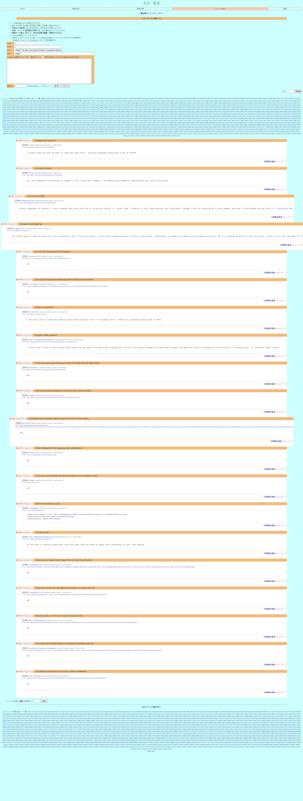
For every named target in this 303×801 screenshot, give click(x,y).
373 (88, 114)
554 (285, 119)
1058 (165, 136)
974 (40, 134)
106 (110, 106)
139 (255, 106)
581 (105, 121)
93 (59, 106)
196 (206, 108)
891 (272, 130)
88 (42, 106)
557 (298, 119)
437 (70, 117)
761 (298, 125)
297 (52, 112)
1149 (167, 141)
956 (259, 132)
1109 (136, 138)
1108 (131, 138)
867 (166, 130)
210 (268, 108)
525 (158, 119)
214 (285, 108)
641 (70, 123)
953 (246, 132)
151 (8, 108)
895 (289, 130)
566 (39, 121)
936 (171, 132)
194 (197, 108)
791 (131, 127)
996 (136, 134)
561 (17, 121)
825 (281, 127)
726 (145, 125)
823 (272, 127)
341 (246, 112)
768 (30, 127)
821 (263, 127)
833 (17, 130)
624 (294, 121)
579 (96, 121)
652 (118, 123)
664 (171, 123)
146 (285, 106)
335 (219, 112)
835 (26, 130)
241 (105, 110)
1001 (160, 134)
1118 (183, 138)
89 (45, 106)
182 (145, 108)
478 (250, 117)
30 (139, 103)
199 (219, 108)
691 (289, 123)
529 (175, 119)
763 (8, 127)
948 (224, 132)
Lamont (31, 263)
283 (289, 110)
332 (206, 112)
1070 (228, 136)
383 (131, 114)
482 (267, 117)
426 (22, 117)
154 (22, 108)
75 (295, 103)
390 (162, 114)
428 (30, 117)
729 (158, 125)
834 (22, 130)
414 (267, 114)
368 (65, 114)
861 (140, 130)
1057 (159, 136)
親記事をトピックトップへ (151, 13)
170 (92, 108)
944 (206, 132)
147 (290, 106)
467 (202, 117)
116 (154, 106)
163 (61, 108)
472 (224, 117)
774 (57, 127)
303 (79, 112)
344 (259, 112)
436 (65, 117)
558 (4, 121)
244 (118, 110)
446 (109, 117)
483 (272, 117)
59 (240, 103)
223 (26, 110)
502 (57, 119)
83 (24, 106)
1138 (288, 138)
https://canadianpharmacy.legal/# (66, 524)
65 (260, 103)
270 (232, 110)
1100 (89, 138)
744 (224, 125)
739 (202, 125)
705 (52, 125)
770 (39, 127)
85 (31, 106)
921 (105, 132)
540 (224, 119)
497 (35, 119)
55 (226, 103)
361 (35, 114)
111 (132, 106)
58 (236, 103)
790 (127, 127)
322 (162, 112)
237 (87, 110)
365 (52, 114)
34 (152, 103)
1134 (267, 138)
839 (44, 130)
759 (289, 125)
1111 (147, 138)
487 (289, 117)
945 (210, 132)
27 (128, 103)
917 (87, 132)
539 (219, 119)
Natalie (31, 490)
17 (93, 103)
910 (57, 132)
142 (268, 106)
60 (243, 103)
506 (74, 119)
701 (35, 125)
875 (202, 130)
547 (254, 119)
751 (254, 125)
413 (263, 114)
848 (83, 130)
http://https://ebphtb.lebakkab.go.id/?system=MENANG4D (37, 208)
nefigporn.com (19, 235)
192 (189, 108)
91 (52, 106)
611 (237, 121)
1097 (74, 138)
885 (246, 130)
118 (162, 106)
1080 (281, 136)
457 (158, 117)
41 (177, 103)
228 (48, 110)
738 (197, 125)
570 (57, 121)
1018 (250, 134)
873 (193, 130)
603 (202, 121)
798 (162, 127)
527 (166, 119)
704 (48, 125)
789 (123, 127)
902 (22, 132)
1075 (255, 136)
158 (39, 108)
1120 (193, 138)
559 (8, 121)
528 (171, 119)
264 (206, 110)
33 (149, 103)
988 (101, 134)
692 (294, 123)
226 (39, 110)
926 (127, 132)
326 (180, 112)
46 (194, 103)
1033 (32, 136)
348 (276, 112)
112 (136, 106)
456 (153, 117)
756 (276, 125)
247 (131, 110)
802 (180, 127)
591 (149, 121)
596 (171, 121)
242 (109, 110)
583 (114, 121)
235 (79, 110)
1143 (136, 141)
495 (26, 119)
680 (241, 123)
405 (228, 114)
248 (136, 110)
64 (257, 103)
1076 (260, 136)
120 (171, 106)
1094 (58, 138)
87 (39, 106)
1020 (260, 134)
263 (202, 110)
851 (96, 130)
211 (272, 108)
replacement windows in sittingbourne (43, 660)
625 (298, 121)
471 (219, 117)
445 (105, 117)
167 (79, 108)
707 (61, 125)
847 (79, 130)
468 (206, 117)
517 (123, 119)
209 (263, 108)
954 (250, 132)
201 (228, 108)
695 (8, 125)
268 (224, 110)
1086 (15, 138)
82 (21, 106)
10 (69, 103)
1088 (26, 138)
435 (61, 117)
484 (276, 117)
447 (114, 117)
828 (294, 127)
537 (210, 119)
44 (187, 103)
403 (219, 114)
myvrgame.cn (34, 376)
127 (202, 106)
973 (35, 134)
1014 (229, 134)
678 (232, 123)
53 (219, 103)
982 (75, 134)
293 (35, 112)
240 (101, 110)
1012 (218, 134)
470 (215, 117)
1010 (207, 134)
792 (136, 127)
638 (57, 123)
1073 (244, 136)
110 (128, 106)
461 (175, 117)
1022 (271, 134)
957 (263, 132)
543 (237, 119)
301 (70, 112)
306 (92, 112)
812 (224, 127)
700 (30, 125)
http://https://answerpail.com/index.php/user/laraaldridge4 (44, 180)
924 (118, 132)
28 (132, 103)
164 (65, 108)
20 (104, 103)
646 (92, 123)
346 (267, 112)
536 (206, 119)
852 (101, 130)
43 (184, 103)
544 (241, 119)
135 (237, 106)
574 (74, 121)
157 (35, 108)
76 (299, 103)
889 (263, 130)
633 (35, 123)
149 (298, 106)
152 (13, 108)
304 (83, 112)
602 (197, 121)
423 (8, 117)
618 (267, 121)
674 (215, 123)
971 (26, 134)
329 (193, 112)
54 (222, 103)
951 (237, 132)
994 (127, 134)
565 (35, 121)
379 (114, 114)
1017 (245, 134)
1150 (172, 141)
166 (74, 108)
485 (281, 117)
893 (281, 130)
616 (259, 121)
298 (57, 112)
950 (232, 132)
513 (105, 119)
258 (180, 110)
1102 (100, 138)
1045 (96, 136)
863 (149, 130)
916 (83, 132)
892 (276, 130)
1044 (90, 136)
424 (13, 117)
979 (62, 134)
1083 (297, 136)
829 (298, 127)
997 (141, 134)
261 (193, 110)
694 (4, 125)
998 (145, 134)
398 (197, 114)
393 (175, 114)
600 (189, 121)
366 (57, 114)
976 (48, 134)
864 (153, 130)
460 (171, 117)
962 (285, 132)
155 (26, 108)
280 (276, 110)
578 (92, 121)
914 (74, 132)
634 (39, 123)
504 (65, 119)
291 (26, 112)
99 (80, 106)
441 (87, 117)
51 (212, 103)
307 (96, 112)
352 (294, 112)
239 (96, 110)
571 (61, 121)
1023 (276, 134)
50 (208, 103)
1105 (115, 138)
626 (4, 123)
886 (250, 130)
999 (149, 134)
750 (250, 125)
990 (110, 134)
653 (123, 123)
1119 (188, 138)
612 (241, 121)
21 (107, 103)
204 (241, 108)
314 (127, 112)
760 (294, 125)
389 (158, 114)
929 (140, 132)
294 (39, 112)
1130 (246, 138)
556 (294, 119)
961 (281, 132)
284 (294, 110)
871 (184, 130)
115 (149, 106)
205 (246, 108)
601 (193, 121)
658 (145, 123)
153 (17, 108)
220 (13, 110)
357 (17, 114)
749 (246, 125)
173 (105, 108)
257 (175, 110)
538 (215, 119)
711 (79, 125)
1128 (235, 138)
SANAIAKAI (34, 319)
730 (162, 125)
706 (57, 125)
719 (114, 125)
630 (22, 123)
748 (241, 125)
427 (26, 117)
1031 (22, 136)
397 (193, 114)
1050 (122, 136)
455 (149, 117)
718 (109, 125)
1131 (251, 138)
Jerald (31, 150)
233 (70, 110)
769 (35, 127)
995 (132, 134)
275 (254, 110)
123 (184, 106)
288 (13, 112)
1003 (170, 134)
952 (241, 132)
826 (285, 127)
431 (44, 117)
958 (267, 132)
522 (145, 119)
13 (79, 103)
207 (254, 108)
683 (254, 123)
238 (92, 110)
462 (180, 117)
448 (118, 117)
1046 (101, 136)
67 (267, 103)
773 (52, 127)
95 (66, 106)
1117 (178, 138)
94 (63, 106)
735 (184, 125)
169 (88, 108)
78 (7, 106)
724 (136, 125)
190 (180, 108)
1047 (106, 136)
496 (30, 119)
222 (22, 110)
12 (76, 103)
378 (109, 114)
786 (109, 127)
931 (149, 132)
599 (184, 121)
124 (189, 106)
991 (114, 134)
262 (197, 110)
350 (285, 112)
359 (26, 114)
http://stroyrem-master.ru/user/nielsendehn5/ (40, 152)
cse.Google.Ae (34, 291)
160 (48, 108)
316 (136, 112)
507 (79, 119)
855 (114, 130)
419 (289, 114)
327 (184, 112)
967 (9, 134)
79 (11, 106)
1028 (6, 136)
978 (57, 134)
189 (175, 108)
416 (276, 114)
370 (74, 114)
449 (123, 117)
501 (52, 119)
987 (97, 134)
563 (26, 121)
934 (162, 132)
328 (188, 112)
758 (285, 125)
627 (8, 123)
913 (70, 132)
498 (39, 119)
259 (184, 110)
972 (31, 134)
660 (153, 123)
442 (92, 117)
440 (83, 117)
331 (202, 112)
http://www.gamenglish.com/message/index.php (41, 464)
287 (8, 112)
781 (88, 127)
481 (263, 117)
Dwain (31, 178)
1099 (84, 138)
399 (202, 114)
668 (188, 123)
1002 (165, 134)
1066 (207, 136)
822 (267, 127)
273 (246, 110)
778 (74, 127)
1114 (162, 138)
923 (114, 132)
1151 (177, 141)
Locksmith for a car (36, 603)
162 (57, 108)
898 (4, 132)
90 (49, 106)
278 (267, 110)
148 (294, 106)
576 (83, 121)
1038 (59, 136)
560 (13, 121)
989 (106, 134)
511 (96, 119)
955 (254, 132)
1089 (31, 138)
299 (61, 112)
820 (259, 127)
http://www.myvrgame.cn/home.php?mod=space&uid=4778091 (46, 378)
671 (202, 123)
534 (197, 119)
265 (210, 110)
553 (281, 119)
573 (70, 121)
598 (180, 121)
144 (276, 106)
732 (171, 125)
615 (254, 121)
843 (61, 130)
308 (101, 112)
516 (118, 119)
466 (197, 117)
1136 (277, 138)
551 (272, 119)
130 (215, 106)
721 (123, 125)
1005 (181, 134)
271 (237, 110)
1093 (52, 138)
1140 (298, 138)
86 (35, 106)
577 (88, 121)
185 (158, 108)
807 (202, 127)
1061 (181, 136)
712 (83, 125)
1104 (110, 138)
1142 (130, 141)
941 (193, 132)
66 (264, 103)
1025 (287, 134)
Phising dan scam (28, 206)
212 (276, 108)
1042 (80, 136)
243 (114, 110)
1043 (85, 136)
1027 (297, 134)
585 (123, 121)
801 (175, 127)
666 (180, 123)
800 (171, 127)
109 (124, 106)
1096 (68, 138)
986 (92, 134)
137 (246, 106)
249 (140, 110)
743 (219, 125)
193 (193, 108)
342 (250, 112)
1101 (95, 138)
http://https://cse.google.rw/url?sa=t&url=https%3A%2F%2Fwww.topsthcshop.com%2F (54, 406)
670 (197, 123)
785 (105, 127)
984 (84, 134)
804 (189, 127)
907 (44, 132)
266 (215, 110)
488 (294, 117)
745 (228, 125)
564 (30, 121)
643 (79, 123)
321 (158, 112)
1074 (249, 136)
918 (92, 132)
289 (17, 112)
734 (180, 125)
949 (228, 132)
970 (22, 134)
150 (4, 108)
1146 (151, 141)
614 (250, 121)
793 (140, 127)
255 (166, 110)
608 (224, 121)
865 (158, 130)
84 (28, 106)
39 (170, 103)
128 (206, 106)
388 (153, 114)
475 (237, 117)
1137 (282, 138)
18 (97, 103)
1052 (133, 136)
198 (215, 108)
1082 (292, 136)
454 (145, 117)
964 (294, 132)
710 (74, 125)
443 (96, 117)
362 (39, 114)
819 (254, 127)
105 (106, 106)
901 (17, 132)
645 (87, 123)
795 (149, 127)
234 (74, 110)
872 (188, 130)
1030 (16, 136)
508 (83, 119)
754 (267, 125)
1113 (157, 138)
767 (26, 127)
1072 (239, 136)
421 (298, 114)
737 (193, 125)
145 (281, 106)
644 (83, 123)
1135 (272, 138)
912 (65, 132)
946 (215, 132)
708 (65, 125)
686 (267, 123)
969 (18, 134)
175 (114, 108)
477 (246, 117)
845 (70, 130)
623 (289, 121)
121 (175, 106)
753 (263, 125)
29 (135, 103)
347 (272, 112)
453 (140, 117)
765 (17, 127)
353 (298, 112)
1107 (126, 138)
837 (35, 130)
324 (171, 112)
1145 (146, 141)
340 (241, 112)
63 (253, 103)
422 (4, 117)
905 (35, 132)
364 (48, 114)
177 (123, 108)
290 (22, 112)
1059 (170, 136)
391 (167, 114)
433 (52, 117)
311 (114, 112)
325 (175, 112)
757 (281, 125)
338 (232, 112)
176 (118, 108)
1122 (204, 138)
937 (175, 132)
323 (166, 112)
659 (149, 123)
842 (57, 130)
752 (259, 125)
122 (180, 106)
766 (22, 127)
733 (175, 125)
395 (184, 114)
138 (250, 106)
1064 (196, 136)
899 (8, 132)
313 (123, 112)
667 (184, 123)
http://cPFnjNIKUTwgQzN (35, 520)
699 (26, 125)
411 (254, 114)
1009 (202, 134)
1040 (69, 136)
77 (4, 106)
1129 (240, 138)
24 (118, 103)
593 (158, 121)
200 (224, 108)
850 (92, 130)
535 (202, 119)
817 (246, 127)
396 (189, 114)
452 (136, 117)
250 (145, 110)
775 (61, 127)
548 (259, 119)
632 (30, 123)
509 (88, 119)
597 (175, 121)
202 (232, 108)
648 (101, 123)
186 (162, 108)
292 (30, 112)
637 (52, 123)
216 (294, 108)
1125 (219, 138)
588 (136, 121)
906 (39, 132)
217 (298, 108)
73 (288, 103)
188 (171, 108)
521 (140, 119)
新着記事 (140, 9)
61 (247, 103)
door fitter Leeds (28, 432)
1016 (239, 134)
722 (127, 125)
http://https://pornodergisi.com (21, 237)
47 (198, 103)
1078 (271, 136)
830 (4, 130)
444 (101, 117)
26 (125, 103)
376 (101, 114)
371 (79, 114)
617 (263, 121)
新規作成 (75, 9)
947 (219, 132)
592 (153, 121)
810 (215, 127)
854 (109, 130)
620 (276, 121)
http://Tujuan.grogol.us (37, 632)
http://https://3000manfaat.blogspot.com (39, 549)
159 (44, 108)
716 (101, 125)
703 (44, 125)
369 (70, 114)
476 (241, 117)
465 (193, 117)
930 (145, 132)
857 (123, 130)
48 (201, 103)
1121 (199, 138)
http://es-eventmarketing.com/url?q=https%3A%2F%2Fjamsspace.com (48, 265)
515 (114, 119)
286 (4, 112)
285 (298, 110)
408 (241, 114)
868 (171, 130)
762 (4, 127)
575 (79, 121)
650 (109, 123)
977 (53, 134)
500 (48, 119)
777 (70, 127)
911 (61, 132)
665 (175, 123)
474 (232, 117)
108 (119, 106)
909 (52, 132)
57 (232, 103)
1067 (212, 136)
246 (127, 110)
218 (4, 110)
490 (4, 119)
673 (210, 123)
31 (142, 103)
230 (57, 110)
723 (131, 125)
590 (145, 121)
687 (272, 123)
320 (153, 112)
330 (197, 112)
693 (298, 123)
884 (241, 130)
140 (259, 106)
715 (96, 125)
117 (158, 106)
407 (237, 114)
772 (48, 127)
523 (149, 119)
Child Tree (151, 764)
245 (123, 110)
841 (52, 130)
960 (276, 132)
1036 (48, 136)
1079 (276, 136)
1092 (47, 138)
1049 (117, 136)
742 (215, 125)
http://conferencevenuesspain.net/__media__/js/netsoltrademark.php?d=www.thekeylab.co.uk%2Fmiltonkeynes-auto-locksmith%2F (67, 605)
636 (48, 123)
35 (156, 103)
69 (274, 103)
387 (149, 114)
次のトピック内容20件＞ (151, 720)
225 (35, 110)
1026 (292, 134)
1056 (154, 136)
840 (48, 130)
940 (188, 132)
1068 (218, 136)
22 (111, 103)
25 (121, 103)
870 (180, 130)
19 (100, 103)
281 (281, 110)
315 (131, 112)
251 (149, 110)
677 (228, 123)
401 (210, 114)
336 (224, 112)
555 (289, 119)
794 (145, 127)
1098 (79, 138)
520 (136, 119)
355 (8, 114)
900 (13, 132)
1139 (293, 138)
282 (285, 110)
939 (184, 132)
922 (109, 132)
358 (22, 114)
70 (278, 103)
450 (127, 117)
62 (250, 103)
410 (250, 114)
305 (88, 112)
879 (219, 130)
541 (228, 119)
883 (237, 130)
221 (17, 110)
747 (237, 125)
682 (250, 123)
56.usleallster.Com (35, 575)
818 (250, 127)
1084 (5, 138)
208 (259, 108)
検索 (285, 9)
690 (285, 123)
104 (102, 106)
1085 (10, 138)
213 (281, 108)
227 (44, 110)
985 (88, 134)
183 (149, 108)
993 (123, 134)
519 (131, 119)
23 (114, 103)
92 (56, 106)
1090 (37, 138)
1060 (175, 136)
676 (224, 123)
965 (298, 132)
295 (44, 112)
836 (30, 130)
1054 (143, 136)
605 (210, 121)
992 (119, 134)
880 (224, 130)
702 (39, 125)
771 (44, 127)
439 (79, 117)
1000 (154, 134)
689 (281, 123)
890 (267, 130)
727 (149, 125)
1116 (173, 138)
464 (188, 117)
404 (224, 114)
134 (233, 106)
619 (272, 121)
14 (83, 103)
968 (13, 134)
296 (48, 112)
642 (74, 123)
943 (202, 132)
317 (140, 112)
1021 (266, 134)
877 (210, 130)
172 (101, 108)
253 (158, 110)
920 (101, 132)
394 (180, 114)
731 (166, 125)
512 (101, 119)
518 (127, 119)
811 (219, 127)
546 (250, 119)
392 (171, 114)
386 (145, 114)
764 (13, 127)
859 (131, 130)
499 (44, 119)
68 (271, 103)
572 (65, 121)
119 (167, 106)
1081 (286, 136)
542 (232, 119)
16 (90, 103)
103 (97, 106)
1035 (43, 136)
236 (83, 110)
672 (206, 123)
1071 (234, 136)
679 (237, 123)
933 (158, 132)
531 (184, 119)
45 (191, 103)
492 (13, 119)
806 (197, 127)
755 (272, 125)
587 (131, 121)
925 (123, 132)
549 (263, 119)
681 (246, 123)
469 (210, 117)
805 (193, 127)
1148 (162, 141)
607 (219, 121)
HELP (22, 9)
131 (219, 106)
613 (246, 121)
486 (285, 117)
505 (70, 119)
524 (153, 119)
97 (73, 106)
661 (158, 123)
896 (294, 130)
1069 (223, 136)
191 (184, 108)
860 (136, 130)
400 (206, 114)
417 (281, 114)
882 (232, 130)
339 (237, 112)
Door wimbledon (35, 688)
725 (140, 125)
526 (162, 119)
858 (127, 130)
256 (171, 110)
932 (153, 132)
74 (292, 103)
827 (289, 127)
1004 (176, 134)
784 (101, 127)
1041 (74, 136)
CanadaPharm (34, 518)
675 (219, 123)
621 (281, 121)
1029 (11, 136)
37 (163, 103)
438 (74, 117)
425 (17, 117)
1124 (214, 138)
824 (276, 127)
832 (13, 130)
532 (188, 119)
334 (215, 112)
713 (87, 125)
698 (22, 125)
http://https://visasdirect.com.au (36, 321)
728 (153, 125)
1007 (192, 134)
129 (211, 106)
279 (272, 110)
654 (127, 123)
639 (61, 123)
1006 (186, 134)
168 (83, 108)
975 (44, 134)
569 (52, 121)
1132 (256, 138)
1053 (138, 136)
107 (115, 106)
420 (294, 114)
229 (52, 110)
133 (228, 106)
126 (197, 106)
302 (74, 112)
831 (8, 130)
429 (35, 117)
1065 (202, 136)
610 (232, 121)
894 (285, 130)
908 (48, 132)
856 (118, 130)
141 (263, 106)
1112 (152, 138)
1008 (197, 134)
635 (44, 123)
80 (14, 106)
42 (180, 103)
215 (289, 108)
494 (22, 119)
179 (131, 108)
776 (65, 127)
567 (44, 121)
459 (166, 117)
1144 (141, 141)
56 (229, 103)
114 (145, 106)
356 (13, 114)
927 (131, 132)
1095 (63, 138)
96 (70, 106)
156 (30, 108)
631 (26, 123)
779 (79, 127)
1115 (167, 138)
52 (215, 103)
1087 (21, 138)
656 (136, 123)
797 (158, 127)
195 (202, 108)
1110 (142, 138)
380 (118, 114)
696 (13, 125)
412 (259, 114)
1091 (42, 138)
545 (246, 119)
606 (215, 121)
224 (30, 110)
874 (197, 130)
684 (259, 123)
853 (105, 130)
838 (39, 130)
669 (193, 123)
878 (215, 130)
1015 (234, 134)
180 (136, 108)
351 (289, 112)
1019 (255, 134)
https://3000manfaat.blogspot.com (41, 547)
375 (96, 114)
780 (83, 127)
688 (276, 123)
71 (281, 103)
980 (66, 134)
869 (175, 130)
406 (232, 114)
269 (228, 110)
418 (285, 114)
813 (228, 127)
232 (65, 110)
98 (77, 106)
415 (272, 114)
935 (166, 132)
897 (298, 130)
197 (210, 108)
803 (184, 127)
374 (92, 114)
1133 (261, 138)
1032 (27, 136)
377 (105, 114)
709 (70, 125)
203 (237, 108)
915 (79, 132)
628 (13, 123)
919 (96, 132)
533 (193, 119)
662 (162, 123)
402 (215, 114)
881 (228, 130)
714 (92, 125)
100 (84, 106)
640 (65, 123)
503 (61, 119)
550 (267, 119)
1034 (37, 136)
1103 (105, 138)
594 (162, 121)
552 (276, 119)
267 (219, 110)
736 (188, 125)
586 (127, 121)
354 (4, 114)
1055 (149, 136)
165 (70, 108)
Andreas (32, 404)
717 (105, 125)
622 (285, 121)
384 (136, 114)
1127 (230, 138)
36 (159, 103)
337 (228, 112)
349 (281, 112)
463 (184, 117)
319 (149, 112)
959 (272, 132)
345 (263, 112)
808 (206, 127)
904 (30, 132)
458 (162, 117)
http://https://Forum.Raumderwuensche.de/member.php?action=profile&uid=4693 (52, 349)
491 (8, 119)
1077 (265, 136)
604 (206, 121)
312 (118, 112)
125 (193, 106)
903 (26, 132)
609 (228, 121)
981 (70, 134)
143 (272, 106)
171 (96, 108)
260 (188, 110)
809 (210, 127)
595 (167, 121)
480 (259, 117)
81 (18, 106)
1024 (282, 134)
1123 (209, 138)
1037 (53, 136)
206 (250, 108)
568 (48, 121)
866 (162, 130)
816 (241, 127)
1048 (112, 136)
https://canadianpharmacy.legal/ (62, 527)
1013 (223, 134)
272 (241, 110)
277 (263, 110)
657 (140, 123)
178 (127, 108)
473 (228, 117)
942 (197, 132)
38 (166, 103)
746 (232, 125)
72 (285, 103)
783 (96, 127)
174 (109, 108)
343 (254, 112)
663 (166, 123)
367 (61, 114)
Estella (31, 462)
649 (105, 123)
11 (72, 103)
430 (39, 117)
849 (87, 130)
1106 (121, 138)
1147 (157, 141)
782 (92, 127)
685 (263, 123)
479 (254, 117)
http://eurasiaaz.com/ (33, 492)
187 (167, 108)
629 (17, 123)
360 (30, 114)
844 (65, 130)
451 (131, 117)
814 (232, 127)
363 (44, 114)
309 (105, 112)
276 (259, 110)
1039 (64, 136)
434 (57, 117)
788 (118, 127)
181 (140, 108)
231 (61, 110)
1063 (191, 136)
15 (86, 103)
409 (246, 114)
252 (153, 110)
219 (8, 110)
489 (298, 117)
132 (224, 106)
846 (74, 130)
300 (65, 112)
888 (259, 130)
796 (153, 127)
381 (123, 114)
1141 (125, 141)
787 (114, 127)
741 (210, 125)
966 (5, 134)
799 (167, 127)
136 (241, 106)
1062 (186, 136)
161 (52, 108)
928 (136, 132)
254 (162, 110)
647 (96, 123)
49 (205, 103)
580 (101, 121)
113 (141, 106)
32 (146, 103)
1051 (127, 136)
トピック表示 (220, 9)
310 (109, 112)
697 (17, 125)
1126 (225, 138)
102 (93, 106)
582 (109, 121)
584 (118, 121)
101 (88, 106)
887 (254, 130)
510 (92, 119)
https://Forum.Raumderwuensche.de (42, 347)
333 (210, 112)
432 (48, 117)
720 (118, 125)
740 (206, 125)
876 (206, 130)
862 (145, 130)
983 (79, 134)
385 (140, 114)
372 (83, 114)
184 (153, 108)
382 (127, 114)
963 (289, 132)
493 (17, 119)
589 (140, 121)
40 (173, 103)
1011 (213, 134)
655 (131, 123)
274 (250, 110)
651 (114, 123)
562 (22, 121)
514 (109, 119)
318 (145, 112)
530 (180, 119)
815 (237, 127)
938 (180, 132)
